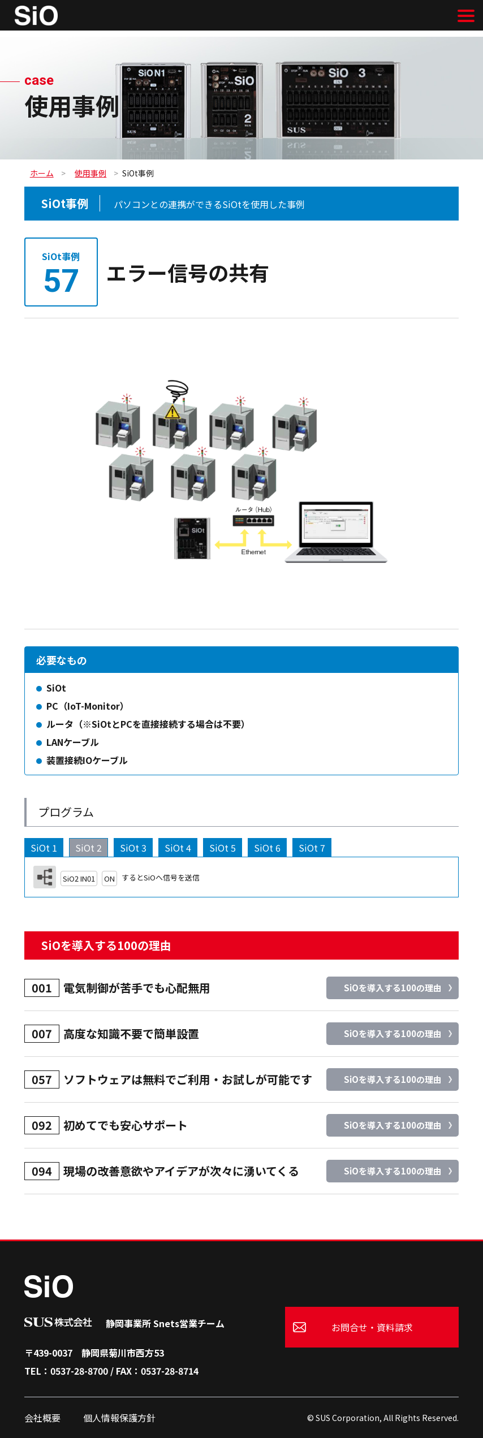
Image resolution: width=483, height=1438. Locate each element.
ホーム (42, 173)
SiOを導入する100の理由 (393, 988)
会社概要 (42, 1417)
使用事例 (90, 173)
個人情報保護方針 (119, 1417)
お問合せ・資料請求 (372, 1327)
